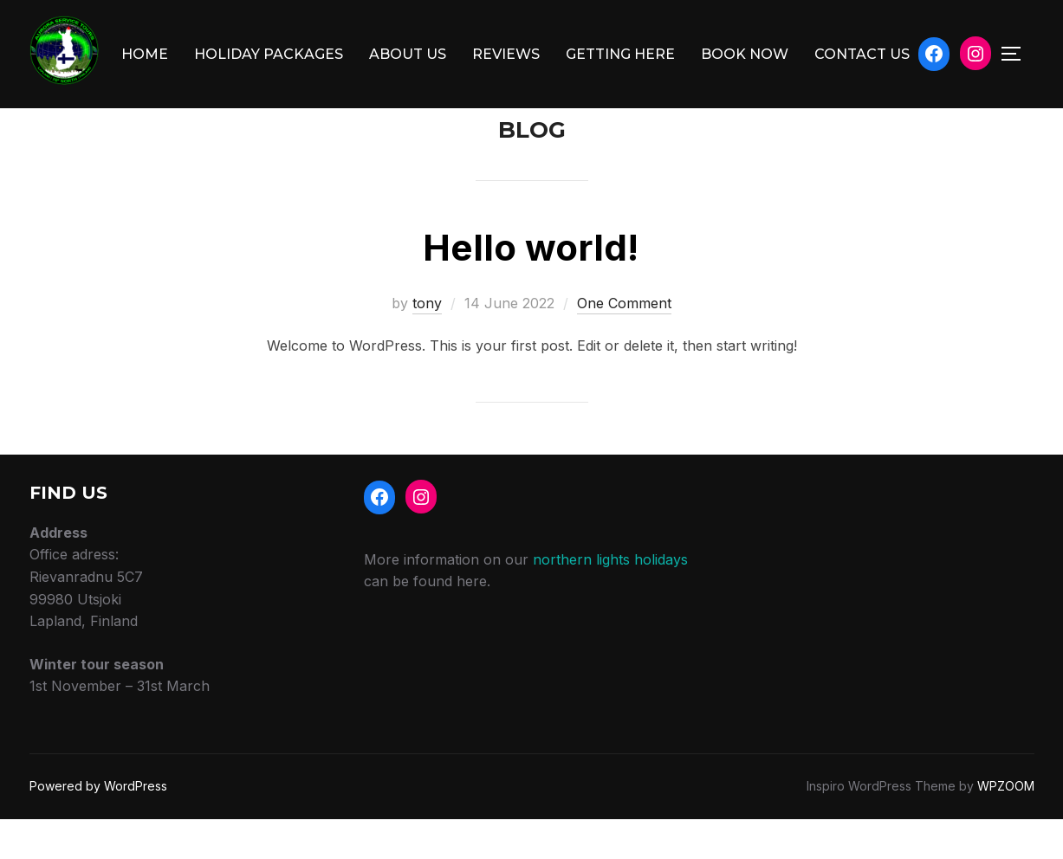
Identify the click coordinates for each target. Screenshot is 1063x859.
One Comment (624, 342)
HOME (144, 54)
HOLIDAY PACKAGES (268, 54)
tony (427, 342)
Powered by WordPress (98, 824)
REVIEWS (506, 54)
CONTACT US (862, 54)
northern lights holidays (610, 598)
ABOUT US (407, 54)
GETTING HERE (620, 54)
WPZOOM (1005, 824)
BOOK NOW (744, 54)
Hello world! (530, 286)
